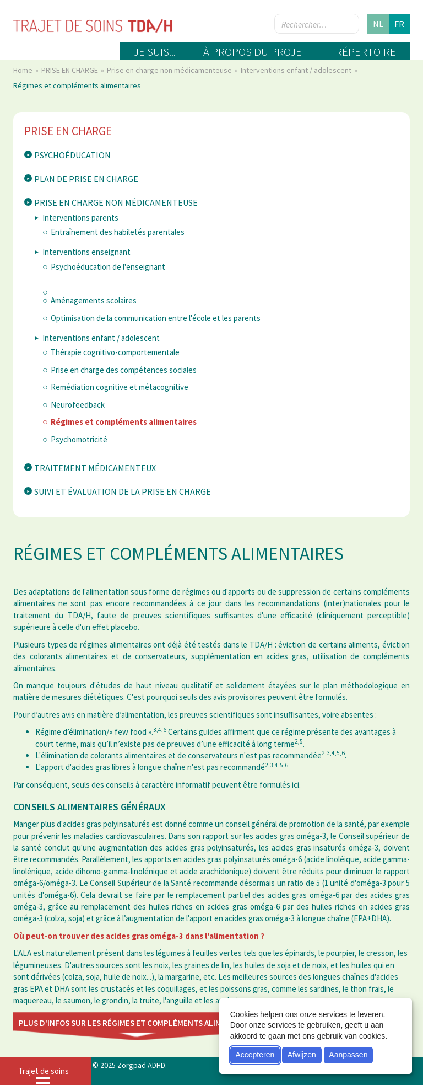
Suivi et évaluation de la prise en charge (122, 491)
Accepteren (254, 1054)
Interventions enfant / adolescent (297, 70)
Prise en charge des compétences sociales (124, 370)
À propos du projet (255, 51)
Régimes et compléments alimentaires (124, 421)
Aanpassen (348, 1054)
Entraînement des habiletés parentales (118, 232)
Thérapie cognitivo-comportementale (115, 352)
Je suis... (154, 51)
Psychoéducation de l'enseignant (108, 266)
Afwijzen (302, 1054)
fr (399, 23)
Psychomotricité (79, 439)
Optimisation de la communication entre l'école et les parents (156, 318)
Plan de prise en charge (86, 178)
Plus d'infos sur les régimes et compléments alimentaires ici (143, 1023)
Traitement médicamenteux (95, 467)
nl (378, 23)
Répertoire (365, 51)
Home (23, 70)
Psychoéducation (72, 155)
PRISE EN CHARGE (70, 70)
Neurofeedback (78, 404)
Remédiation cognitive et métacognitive (119, 387)
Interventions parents (80, 217)
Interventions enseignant (86, 252)
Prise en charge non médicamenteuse (170, 70)
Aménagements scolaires (94, 300)
